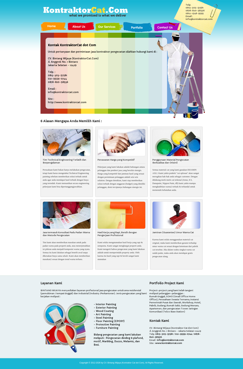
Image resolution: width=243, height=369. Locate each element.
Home (54, 27)
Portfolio (138, 27)
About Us (81, 27)
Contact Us (167, 27)
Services (109, 27)
